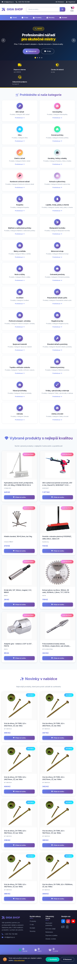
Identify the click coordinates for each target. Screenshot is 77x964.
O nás (25, 17)
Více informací (19, 960)
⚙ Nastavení (67, 959)
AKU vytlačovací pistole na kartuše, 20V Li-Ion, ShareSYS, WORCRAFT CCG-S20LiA (57, 485)
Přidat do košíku (19, 497)
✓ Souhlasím (52, 959)
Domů (13, 17)
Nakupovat (31, 51)
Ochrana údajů (50, 929)
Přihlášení (60, 2)
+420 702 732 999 (23, 2)
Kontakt (63, 17)
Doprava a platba (51, 935)
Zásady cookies (50, 939)
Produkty (37, 17)
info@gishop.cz (8, 2)
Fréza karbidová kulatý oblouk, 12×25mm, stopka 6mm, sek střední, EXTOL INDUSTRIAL (56, 646)
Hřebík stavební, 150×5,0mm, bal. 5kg (18, 536)
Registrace (70, 2)
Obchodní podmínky (48, 924)
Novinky (51, 17)
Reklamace (49, 932)
